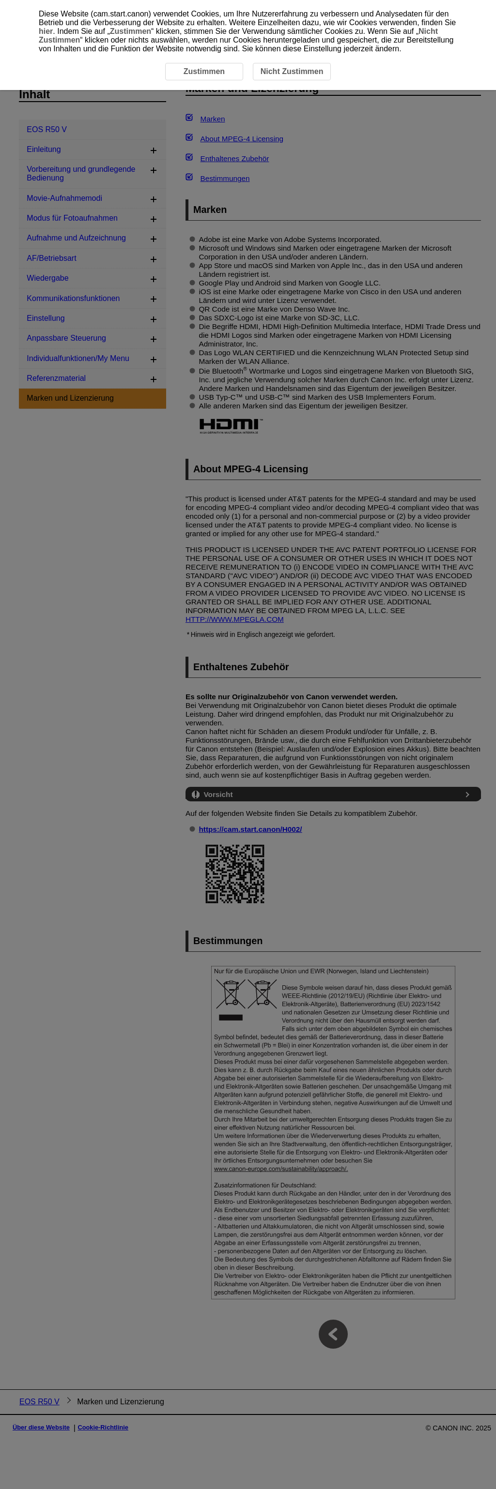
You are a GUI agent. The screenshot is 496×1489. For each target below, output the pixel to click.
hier (46, 31)
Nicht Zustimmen (292, 71)
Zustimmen (130, 31)
